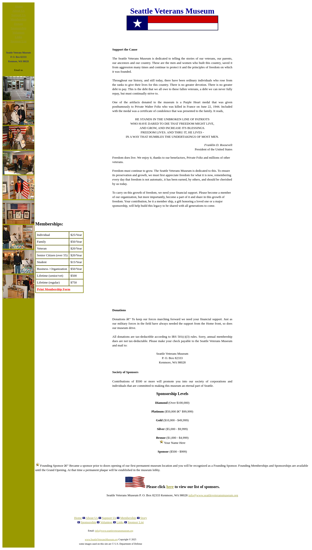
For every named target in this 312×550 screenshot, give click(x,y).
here (170, 487)
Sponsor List (18, 41)
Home (19, 6)
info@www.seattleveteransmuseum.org (213, 495)
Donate (18, 24)
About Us (18, 10)
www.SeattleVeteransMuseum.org (101, 539)
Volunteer (18, 32)
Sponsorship (18, 28)
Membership (18, 19)
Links (18, 37)
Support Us (18, 15)
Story (143, 518)
